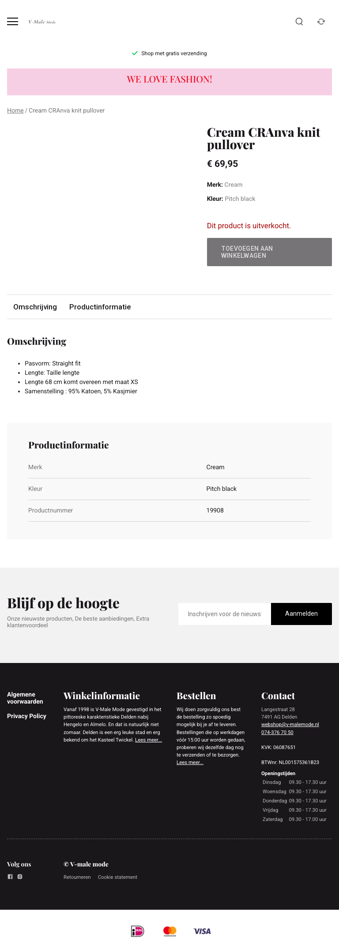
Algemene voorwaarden (25, 698)
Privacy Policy (26, 716)
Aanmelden (301, 613)
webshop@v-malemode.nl (290, 724)
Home (15, 110)
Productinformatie (100, 306)
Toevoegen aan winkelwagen (247, 252)
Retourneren (77, 877)
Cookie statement (117, 877)
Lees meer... (148, 740)
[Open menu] (12, 21)
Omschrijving (35, 306)
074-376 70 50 (277, 732)
